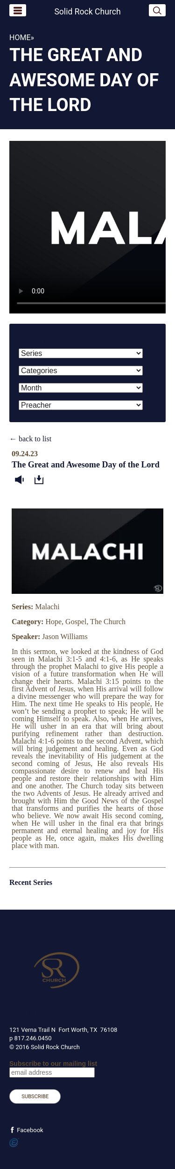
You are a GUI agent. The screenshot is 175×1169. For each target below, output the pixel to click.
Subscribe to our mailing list (53, 1063)
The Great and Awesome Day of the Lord (86, 464)
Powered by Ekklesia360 (14, 1143)
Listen (21, 480)
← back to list (30, 439)
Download (41, 480)
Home (19, 37)
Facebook (29, 1130)
